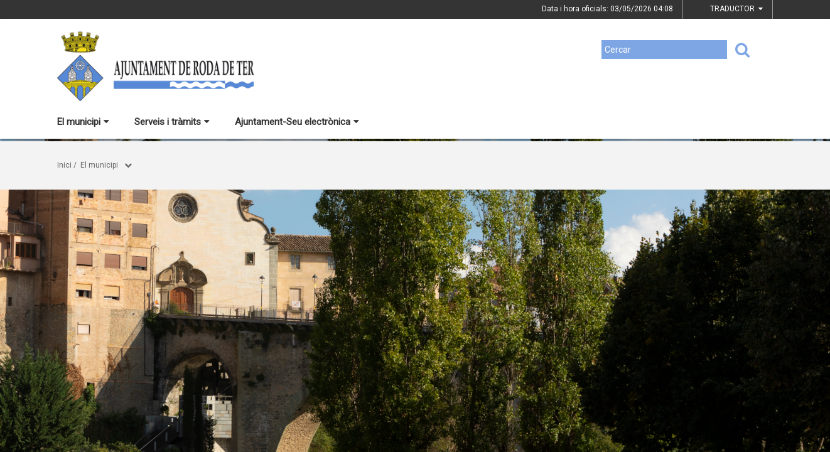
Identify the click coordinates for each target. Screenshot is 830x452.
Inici (64, 165)
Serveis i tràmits (172, 121)
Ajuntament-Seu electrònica (297, 121)
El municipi (83, 121)
